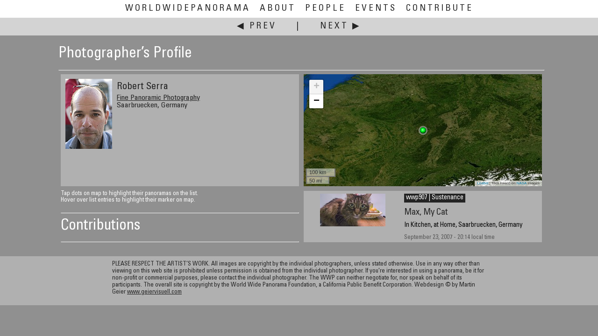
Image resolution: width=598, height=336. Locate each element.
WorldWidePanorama (187, 8)
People (325, 8)
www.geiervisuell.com (154, 292)
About (278, 8)
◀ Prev (257, 26)
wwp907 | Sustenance (434, 198)
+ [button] (316, 87)
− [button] (316, 101)
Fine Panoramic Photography (158, 98)
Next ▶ (340, 26)
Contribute (439, 8)
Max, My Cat (426, 212)
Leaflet (482, 183)
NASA (522, 183)
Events (376, 8)
